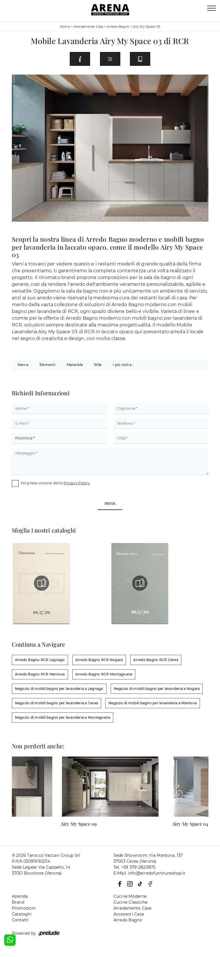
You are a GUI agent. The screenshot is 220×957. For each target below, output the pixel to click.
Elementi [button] (47, 365)
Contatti (20, 920)
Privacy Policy (77, 483)
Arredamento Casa (88, 27)
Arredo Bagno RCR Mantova (40, 674)
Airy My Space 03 (146, 27)
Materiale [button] (75, 365)
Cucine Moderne (130, 896)
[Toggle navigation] (211, 8)
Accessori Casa (129, 914)
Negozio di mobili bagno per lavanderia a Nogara (157, 688)
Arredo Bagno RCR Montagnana (103, 674)
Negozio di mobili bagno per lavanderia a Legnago (59, 688)
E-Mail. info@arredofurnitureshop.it (150, 873)
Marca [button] (23, 365)
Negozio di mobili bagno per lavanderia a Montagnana (62, 717)
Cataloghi (22, 914)
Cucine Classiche (131, 902)
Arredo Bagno (118, 27)
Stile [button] (97, 365)
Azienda (20, 896)
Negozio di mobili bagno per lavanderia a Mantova (152, 703)
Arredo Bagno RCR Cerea (155, 660)
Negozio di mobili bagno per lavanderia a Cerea (56, 703)
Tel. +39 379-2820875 (135, 867)
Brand (18, 902)
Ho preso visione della (55, 483)
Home (65, 27)
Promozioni (24, 908)
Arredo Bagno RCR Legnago (40, 660)
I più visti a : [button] (123, 365)
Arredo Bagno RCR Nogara (99, 660)
